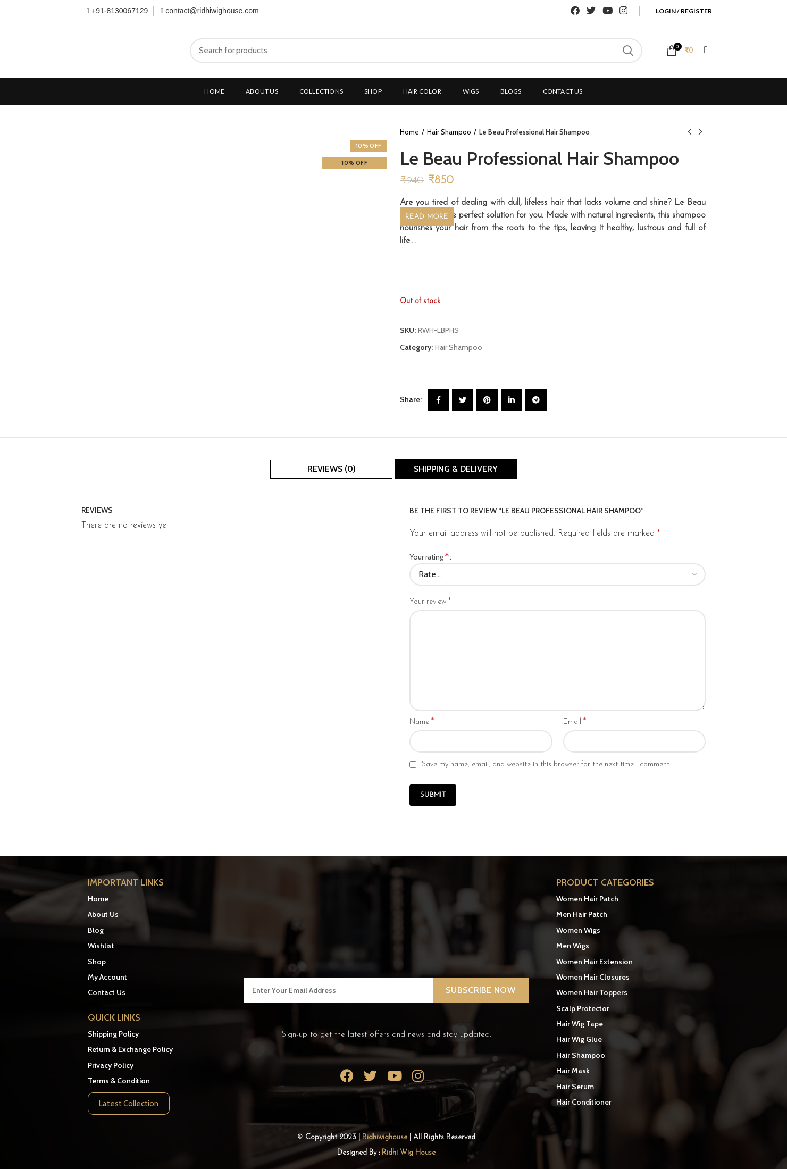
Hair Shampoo (449, 132)
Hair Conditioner (584, 1102)
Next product (700, 132)
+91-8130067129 (117, 10)
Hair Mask (573, 1070)
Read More (426, 216)
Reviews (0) (331, 469)
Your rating (429, 557)
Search (628, 50)
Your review (430, 601)
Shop (97, 961)
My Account (107, 977)
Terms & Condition (119, 1081)
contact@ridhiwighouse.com (209, 10)
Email (574, 721)
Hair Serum (575, 1086)
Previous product (689, 132)
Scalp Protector (582, 1008)
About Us (103, 914)
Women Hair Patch (587, 899)
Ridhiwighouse (385, 1137)
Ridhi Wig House (409, 1153)
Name (421, 721)
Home (409, 132)
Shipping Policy (113, 1034)
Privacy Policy (110, 1065)
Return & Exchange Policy (130, 1049)
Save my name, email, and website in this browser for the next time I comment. (546, 765)
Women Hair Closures (593, 977)
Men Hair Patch (581, 914)
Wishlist (101, 945)
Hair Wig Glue (579, 1039)
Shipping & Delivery (456, 469)
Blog (96, 930)
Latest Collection (128, 1103)
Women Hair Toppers (591, 992)
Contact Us (106, 992)
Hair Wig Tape (579, 1024)
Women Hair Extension (594, 961)
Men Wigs (572, 945)
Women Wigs (578, 930)
